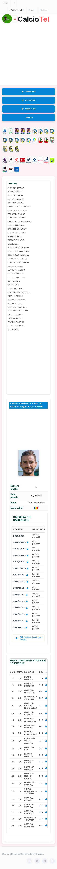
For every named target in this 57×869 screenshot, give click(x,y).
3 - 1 (41, 720)
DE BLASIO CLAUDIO (17, 232)
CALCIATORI (28, 100)
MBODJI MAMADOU (16, 270)
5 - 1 (41, 713)
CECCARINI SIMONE (16, 214)
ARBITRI (29, 117)
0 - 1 (41, 698)
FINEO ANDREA (14, 236)
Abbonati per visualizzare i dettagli (28, 638)
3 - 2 (41, 741)
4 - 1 (41, 691)
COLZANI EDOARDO (16, 225)
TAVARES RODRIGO (16, 322)
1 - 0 (41, 726)
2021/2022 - (21, 575)
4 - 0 (41, 755)
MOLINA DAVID (14, 281)
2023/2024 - (21, 555)
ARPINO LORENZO (15, 199)
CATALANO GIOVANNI (17, 210)
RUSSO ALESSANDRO (17, 300)
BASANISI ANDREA (16, 203)
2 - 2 (41, 761)
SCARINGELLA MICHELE (18, 311)
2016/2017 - (21, 614)
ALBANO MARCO (15, 191)
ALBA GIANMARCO (16, 188)
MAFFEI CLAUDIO (15, 266)
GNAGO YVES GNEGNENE (19, 251)
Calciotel (40, 854)
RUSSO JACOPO (15, 303)
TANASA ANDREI (15, 318)
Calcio (33, 18)
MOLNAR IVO (13, 285)
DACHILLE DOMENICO (17, 229)
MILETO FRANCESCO (17, 277)
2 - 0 (41, 799)
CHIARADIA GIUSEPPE (17, 218)
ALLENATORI (28, 109)
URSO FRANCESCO (16, 326)
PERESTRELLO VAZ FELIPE (19, 292)
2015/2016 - (21, 621)
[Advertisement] (28, 54)
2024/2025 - (21, 542)
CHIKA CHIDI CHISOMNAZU (19, 221)
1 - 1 (41, 678)
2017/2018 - (21, 607)
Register (44, 10)
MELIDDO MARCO (15, 273)
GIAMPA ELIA (13, 244)
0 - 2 (41, 748)
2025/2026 (18, 536)
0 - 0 (41, 705)
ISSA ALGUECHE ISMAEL (18, 255)
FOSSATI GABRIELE (16, 240)
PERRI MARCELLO (15, 296)
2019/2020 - (21, 588)
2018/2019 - (21, 594)
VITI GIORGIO (13, 329)
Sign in (32, 10)
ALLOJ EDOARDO (15, 195)
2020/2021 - (21, 581)
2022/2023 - (21, 568)
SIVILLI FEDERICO (15, 314)
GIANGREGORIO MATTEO (19, 247)
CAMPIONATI (28, 92)
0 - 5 (41, 819)
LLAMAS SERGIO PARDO (18, 262)
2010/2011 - (20, 627)
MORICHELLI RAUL (16, 288)
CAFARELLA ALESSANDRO (19, 206)
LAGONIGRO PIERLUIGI (17, 259)
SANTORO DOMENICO (17, 307)
